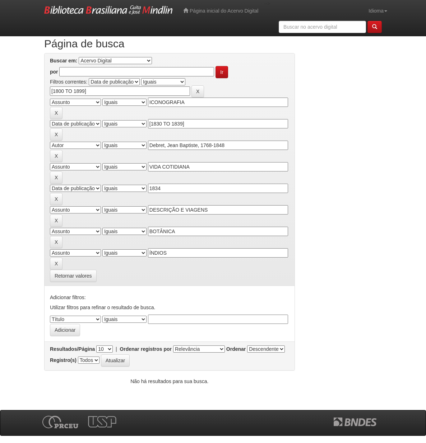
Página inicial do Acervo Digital (220, 11)
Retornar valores (73, 276)
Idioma (378, 11)
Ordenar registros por (146, 349)
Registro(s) (63, 360)
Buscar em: (63, 60)
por (54, 72)
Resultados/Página (72, 349)
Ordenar (236, 349)
